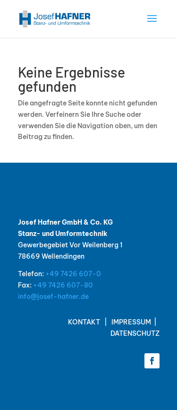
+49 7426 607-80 (63, 285)
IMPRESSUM (131, 322)
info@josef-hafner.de (53, 296)
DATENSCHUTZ (135, 333)
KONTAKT (84, 322)
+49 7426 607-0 (73, 274)
